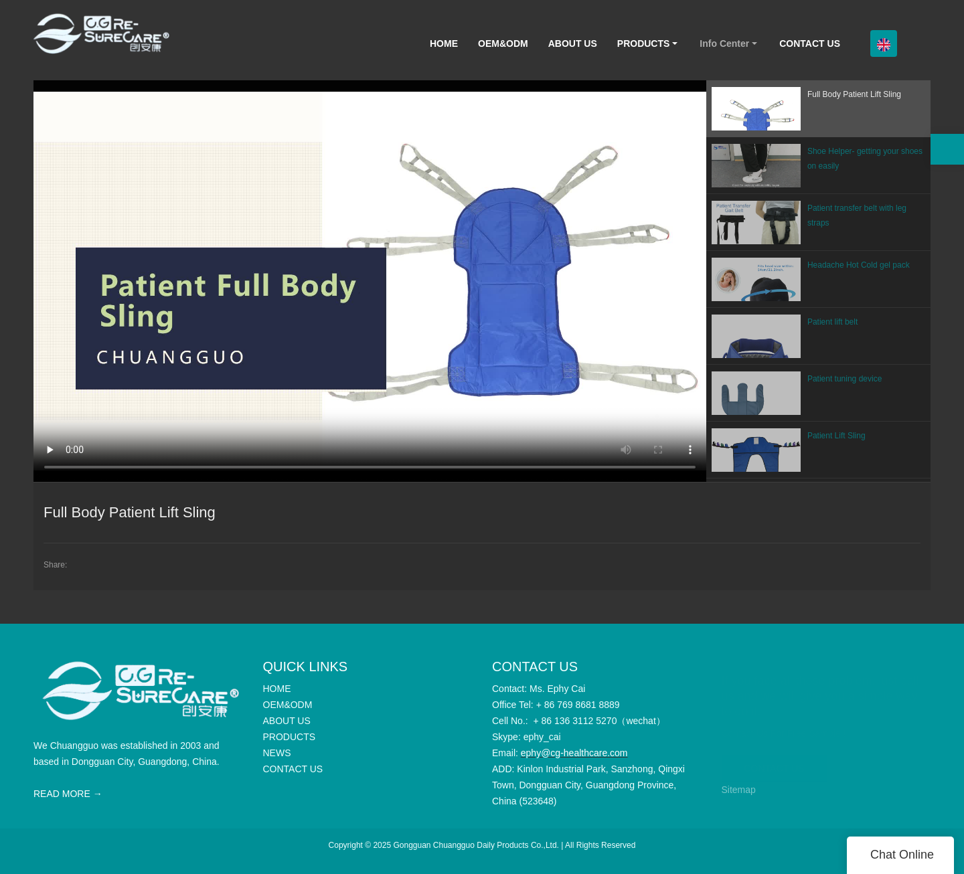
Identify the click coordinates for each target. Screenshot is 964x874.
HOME (444, 43)
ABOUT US (572, 43)
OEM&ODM (503, 43)
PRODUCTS (643, 43)
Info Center (724, 43)
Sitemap (739, 789)
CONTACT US (809, 43)
